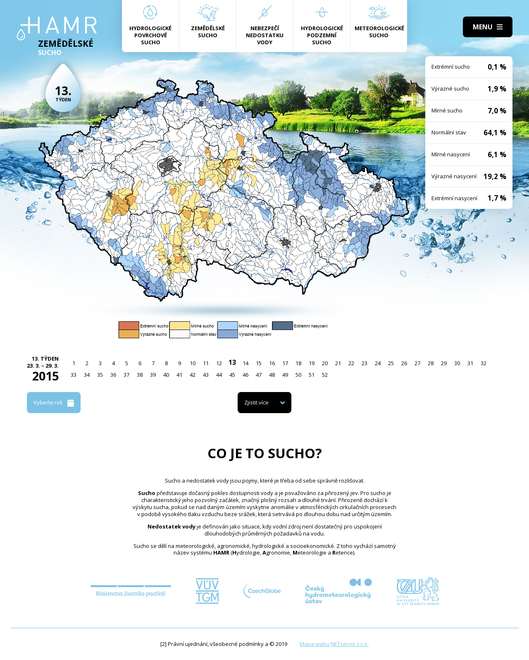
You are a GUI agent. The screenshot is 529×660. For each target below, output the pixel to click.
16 (272, 363)
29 (444, 363)
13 (232, 362)
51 (312, 374)
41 (179, 374)
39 (153, 374)
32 (483, 363)
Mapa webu (314, 644)
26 (404, 363)
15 (259, 363)
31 (470, 363)
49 (285, 374)
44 (219, 374)
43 (206, 374)
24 (378, 363)
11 (206, 363)
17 (285, 363)
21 (338, 363)
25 (391, 363)
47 (259, 374)
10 (192, 363)
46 (245, 374)
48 (272, 374)
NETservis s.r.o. (350, 644)
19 (312, 363)
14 (245, 363)
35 (100, 374)
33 (73, 374)
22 (351, 363)
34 (87, 374)
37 (126, 374)
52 (325, 374)
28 (431, 363)
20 (325, 363)
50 (298, 374)
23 (364, 363)
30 (457, 363)
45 (232, 374)
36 (113, 374)
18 (298, 363)
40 (166, 374)
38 (140, 374)
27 (417, 363)
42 (192, 374)
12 (219, 363)
